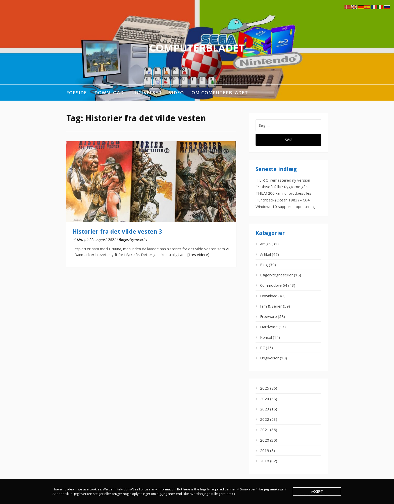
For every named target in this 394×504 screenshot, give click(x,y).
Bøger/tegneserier (133, 239)
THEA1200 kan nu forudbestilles (283, 193)
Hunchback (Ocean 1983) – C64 (283, 199)
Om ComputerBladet (219, 93)
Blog (264, 264)
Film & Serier (271, 306)
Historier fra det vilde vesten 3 (117, 231)
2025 (264, 388)
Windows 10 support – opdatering (285, 206)
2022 (264, 419)
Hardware (269, 326)
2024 (264, 398)
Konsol (266, 337)
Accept (317, 491)
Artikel (265, 254)
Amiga (265, 243)
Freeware (268, 316)
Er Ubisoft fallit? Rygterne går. (282, 186)
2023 (264, 408)
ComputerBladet (197, 48)
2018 (264, 460)
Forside (76, 93)
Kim (80, 239)
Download (109, 93)
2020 (264, 440)
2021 (264, 429)
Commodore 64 (273, 285)
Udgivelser (146, 93)
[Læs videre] (198, 254)
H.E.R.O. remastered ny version (283, 180)
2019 (264, 450)
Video (176, 93)
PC (262, 347)
